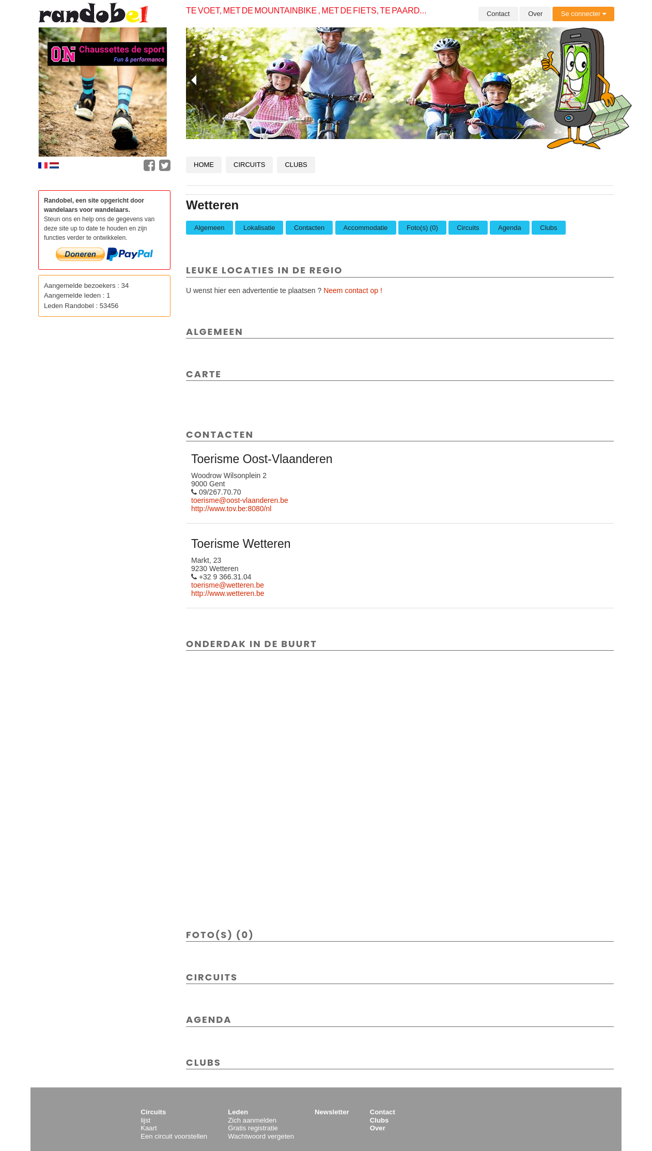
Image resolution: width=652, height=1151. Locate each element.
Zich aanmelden (252, 1120)
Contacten (309, 228)
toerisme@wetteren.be (227, 585)
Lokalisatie (259, 228)
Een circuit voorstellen (174, 1136)
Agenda (509, 228)
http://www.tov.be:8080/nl (231, 508)
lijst (145, 1120)
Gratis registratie (253, 1128)
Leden (238, 1112)
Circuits (249, 164)
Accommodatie (366, 228)
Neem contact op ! (352, 290)
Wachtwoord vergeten (261, 1136)
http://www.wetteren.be (228, 593)
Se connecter (583, 14)
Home (204, 164)
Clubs (296, 164)
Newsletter (332, 1112)
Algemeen (209, 228)
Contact (498, 14)
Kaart (149, 1128)
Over (535, 14)
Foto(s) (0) (422, 228)
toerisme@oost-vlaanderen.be (239, 500)
